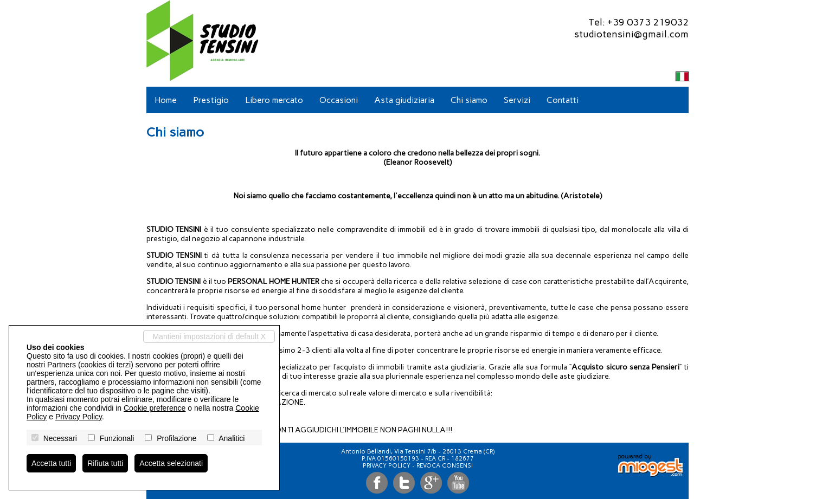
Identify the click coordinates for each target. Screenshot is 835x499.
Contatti (563, 100)
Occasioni (338, 100)
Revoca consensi (444, 465)
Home (166, 100)
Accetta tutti (51, 463)
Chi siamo (469, 100)
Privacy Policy (386, 465)
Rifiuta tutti (105, 463)
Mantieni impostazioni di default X (209, 336)
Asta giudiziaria (404, 100)
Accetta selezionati (171, 463)
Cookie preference (154, 408)
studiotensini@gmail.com (631, 34)
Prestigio (211, 100)
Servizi (517, 100)
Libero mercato (274, 100)
